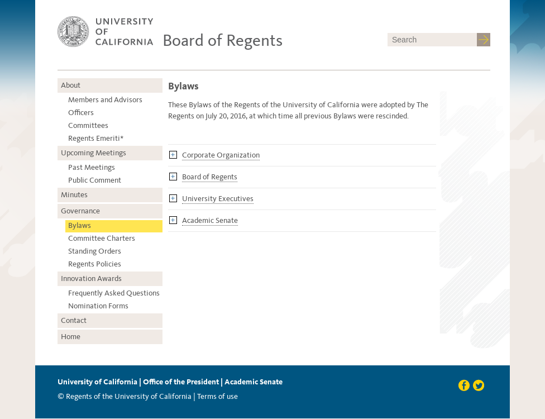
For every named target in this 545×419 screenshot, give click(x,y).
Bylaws (79, 225)
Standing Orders (94, 251)
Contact (74, 320)
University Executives (218, 198)
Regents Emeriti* (95, 138)
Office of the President (181, 382)
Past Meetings (91, 167)
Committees (88, 125)
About (70, 85)
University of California (97, 382)
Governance (80, 211)
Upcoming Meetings (93, 153)
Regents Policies (94, 264)
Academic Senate (210, 220)
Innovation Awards (91, 278)
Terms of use (217, 396)
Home (70, 336)
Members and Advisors (105, 99)
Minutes (74, 194)
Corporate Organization (221, 155)
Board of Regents (222, 40)
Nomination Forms (98, 306)
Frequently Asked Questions (114, 293)
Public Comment (94, 180)
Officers (81, 112)
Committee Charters (101, 238)
